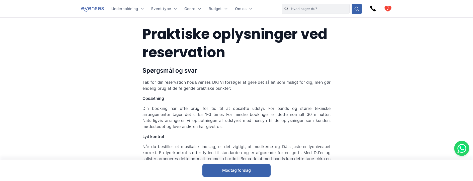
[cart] (388, 9)
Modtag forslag (236, 170)
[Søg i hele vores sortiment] (357, 9)
